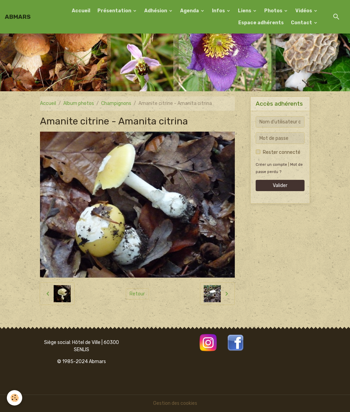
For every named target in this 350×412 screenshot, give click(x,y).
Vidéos (304, 11)
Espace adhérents (261, 23)
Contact (302, 23)
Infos (219, 11)
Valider (280, 185)
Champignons (116, 103)
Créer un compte (271, 164)
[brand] (18, 16)
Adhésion (156, 11)
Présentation (114, 11)
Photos (273, 11)
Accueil (81, 11)
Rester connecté (281, 152)
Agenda (190, 11)
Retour (137, 294)
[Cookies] (14, 398)
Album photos (78, 103)
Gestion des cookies (175, 403)
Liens (245, 11)
